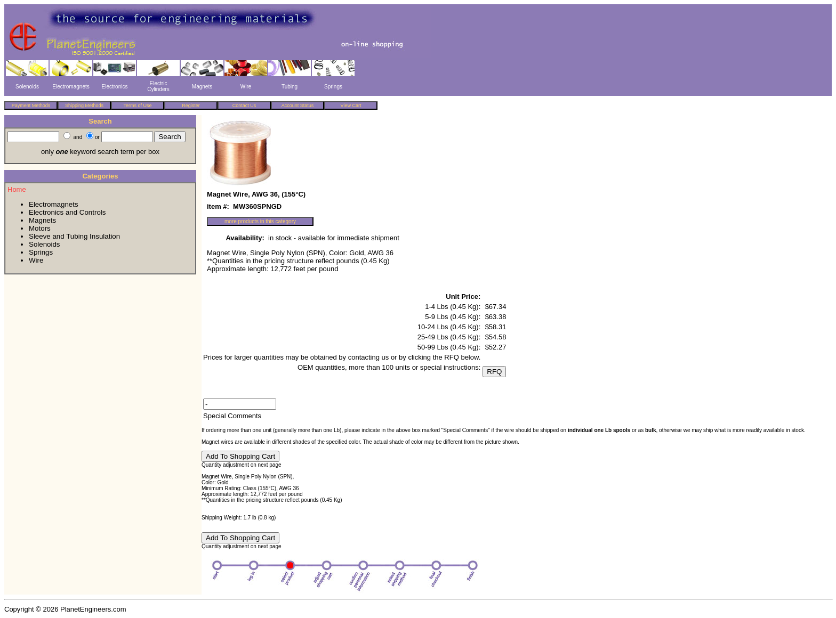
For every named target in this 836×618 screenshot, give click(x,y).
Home (16, 189)
